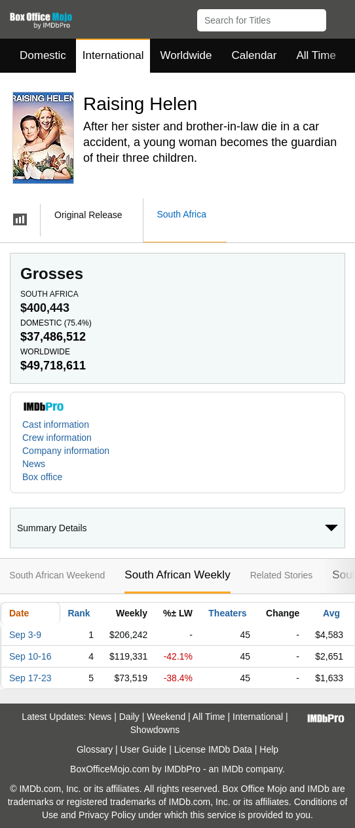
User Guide (144, 749)
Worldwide (186, 55)
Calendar (254, 55)
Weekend (166, 716)
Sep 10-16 (30, 656)
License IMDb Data (213, 749)
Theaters (227, 613)
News (33, 464)
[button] (339, 17)
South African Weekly (177, 575)
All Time (316, 55)
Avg (331, 613)
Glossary (95, 749)
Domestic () (56, 323)
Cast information (55, 424)
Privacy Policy (107, 815)
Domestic (43, 55)
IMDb (232, 769)
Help (268, 749)
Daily (129, 716)
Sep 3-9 (25, 635)
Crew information (57, 437)
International (113, 55)
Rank (78, 613)
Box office (42, 477)
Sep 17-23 (30, 678)
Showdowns (155, 729)
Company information (65, 450)
